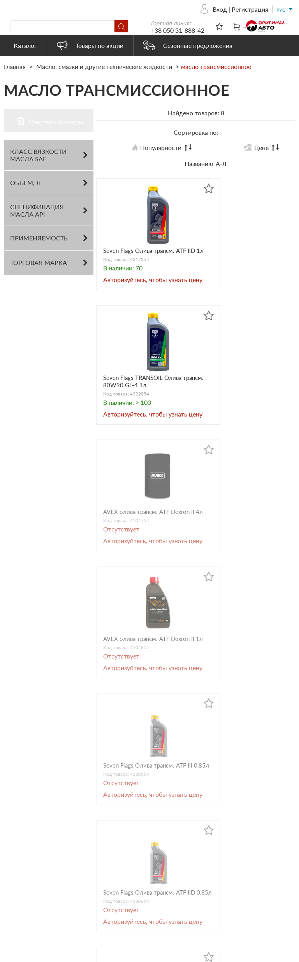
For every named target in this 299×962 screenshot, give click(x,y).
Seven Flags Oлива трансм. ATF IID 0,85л (243, 556)
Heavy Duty (139, 894)
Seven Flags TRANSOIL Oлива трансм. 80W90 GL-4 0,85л (144, 706)
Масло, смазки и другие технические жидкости (104, 66)
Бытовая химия (145, 865)
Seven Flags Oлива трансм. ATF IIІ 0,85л (142, 556)
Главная (15, 66)
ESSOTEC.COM (277, 954)
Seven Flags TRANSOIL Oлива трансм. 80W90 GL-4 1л (245, 260)
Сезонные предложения (187, 45)
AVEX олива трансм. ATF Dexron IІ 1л (241, 410)
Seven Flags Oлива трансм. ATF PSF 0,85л (243, 702)
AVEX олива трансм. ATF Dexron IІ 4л (140, 410)
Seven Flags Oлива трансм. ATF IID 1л (142, 256)
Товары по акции (90, 45)
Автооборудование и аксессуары (153, 812)
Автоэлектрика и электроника (147, 879)
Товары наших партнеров (159, 904)
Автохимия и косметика (157, 855)
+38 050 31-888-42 (231, 30)
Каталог (25, 45)
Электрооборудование (155, 915)
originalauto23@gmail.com (55, 886)
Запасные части (146, 844)
